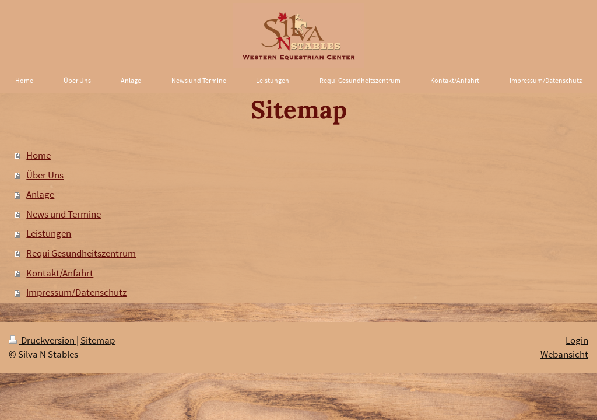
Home (38, 155)
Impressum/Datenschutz (76, 292)
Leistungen (48, 233)
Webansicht (564, 354)
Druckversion (42, 340)
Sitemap (97, 340)
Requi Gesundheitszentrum (81, 253)
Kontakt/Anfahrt (59, 273)
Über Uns (45, 175)
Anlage (40, 194)
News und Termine (63, 214)
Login (577, 340)
